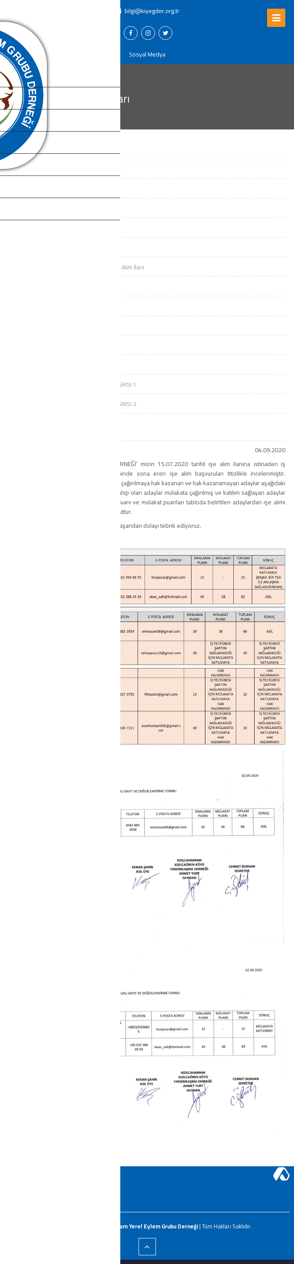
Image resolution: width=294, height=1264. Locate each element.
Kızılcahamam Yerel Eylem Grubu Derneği (144, 1226)
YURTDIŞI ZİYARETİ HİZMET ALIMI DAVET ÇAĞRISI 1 (72, 384)
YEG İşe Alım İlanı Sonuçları (43, 208)
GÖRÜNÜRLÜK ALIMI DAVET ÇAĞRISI (55, 365)
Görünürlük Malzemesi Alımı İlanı (50, 247)
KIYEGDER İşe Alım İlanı (38, 306)
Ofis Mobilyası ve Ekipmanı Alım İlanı (55, 228)
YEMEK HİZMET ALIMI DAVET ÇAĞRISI (55, 325)
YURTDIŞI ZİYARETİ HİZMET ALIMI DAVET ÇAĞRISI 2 (72, 404)
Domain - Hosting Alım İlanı (43, 169)
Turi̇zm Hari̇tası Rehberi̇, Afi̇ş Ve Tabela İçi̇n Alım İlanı (76, 267)
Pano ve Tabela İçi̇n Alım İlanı (46, 286)
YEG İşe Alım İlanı (30, 189)
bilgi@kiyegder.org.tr (147, 11)
